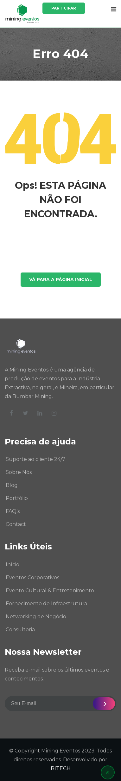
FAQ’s (13, 511)
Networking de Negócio (36, 617)
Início (12, 564)
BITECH (61, 768)
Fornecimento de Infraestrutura (46, 604)
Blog (12, 485)
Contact (16, 524)
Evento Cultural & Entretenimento (50, 590)
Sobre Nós (19, 472)
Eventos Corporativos (32, 577)
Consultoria (20, 630)
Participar (63, 8)
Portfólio (17, 498)
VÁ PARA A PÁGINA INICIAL (60, 279)
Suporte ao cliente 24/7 (35, 459)
